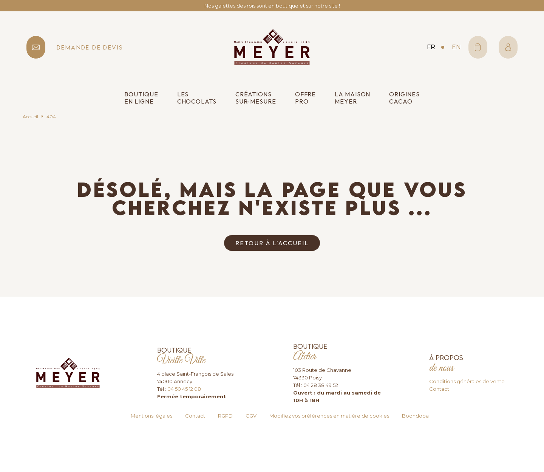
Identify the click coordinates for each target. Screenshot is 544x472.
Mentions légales (151, 416)
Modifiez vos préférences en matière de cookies (329, 416)
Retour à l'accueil (272, 243)
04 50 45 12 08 (184, 389)
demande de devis (90, 47)
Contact (439, 389)
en (456, 47)
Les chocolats (196, 98)
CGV (251, 416)
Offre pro (305, 98)
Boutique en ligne (141, 98)
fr (431, 47)
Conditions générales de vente (467, 381)
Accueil (30, 116)
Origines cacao (404, 98)
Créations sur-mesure (255, 98)
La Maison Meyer (352, 98)
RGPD (225, 416)
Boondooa (415, 416)
